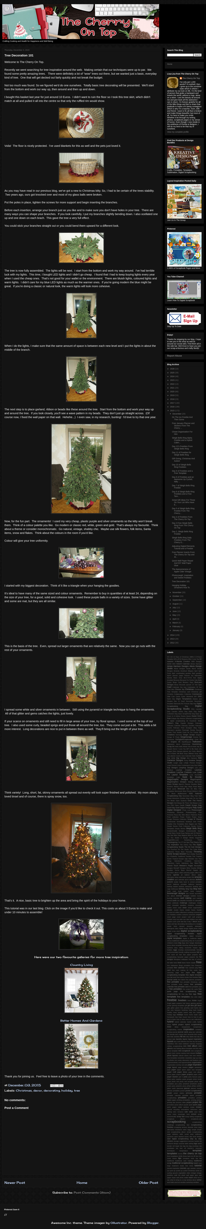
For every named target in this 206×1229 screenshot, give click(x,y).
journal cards (183, 1032)
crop (174, 919)
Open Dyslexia (181, 800)
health (199, 1010)
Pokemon (194, 815)
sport (176, 1136)
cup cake (179, 919)
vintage (193, 1173)
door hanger (190, 943)
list (196, 1041)
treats (182, 1166)
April (174, 619)
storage (176, 1141)
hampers (177, 1010)
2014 (172, 635)
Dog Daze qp (197, 714)
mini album (192, 1046)
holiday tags (171, 1015)
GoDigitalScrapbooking (184, 739)
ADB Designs (196, 661)
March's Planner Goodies (188, 784)
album (194, 875)
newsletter (181, 1058)
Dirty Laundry (196, 709)
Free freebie (177, 732)
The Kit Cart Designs (193, 847)
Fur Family (194, 732)
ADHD (169, 664)
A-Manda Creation (182, 661)
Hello (177, 746)
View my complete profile (178, 132)
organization (171, 1065)
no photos (170, 1060)
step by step (196, 1139)
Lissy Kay (193, 765)
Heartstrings (186, 744)
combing (190, 912)
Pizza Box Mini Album (182, 815)
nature (186, 1055)
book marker (183, 891)
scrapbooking (176, 1121)
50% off (176, 659)
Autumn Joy (189, 675)
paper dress (182, 1072)
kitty (187, 1036)
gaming (193, 1003)
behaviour (188, 886)
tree (77, 1090)
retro (174, 1112)
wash (191, 1178)
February (176, 626)
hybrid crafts (191, 1022)
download (198, 943)
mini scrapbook (184, 1051)
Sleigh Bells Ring (194, 828)
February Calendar (174, 725)
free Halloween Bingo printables (178, 965)
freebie (172, 1000)
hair (200, 1008)
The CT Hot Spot (184, 842)
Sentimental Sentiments (175, 821)
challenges (192, 903)
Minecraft (181, 789)
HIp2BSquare (186, 742)
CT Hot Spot (197, 685)
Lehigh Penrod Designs (193, 763)
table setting (189, 1143)
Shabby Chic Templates (175, 824)
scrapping (177, 1127)
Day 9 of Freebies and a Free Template (182, 472)
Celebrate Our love (179, 687)
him (194, 1012)
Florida (192, 730)
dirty (190, 941)
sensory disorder (187, 1127)
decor (37, 1090)
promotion (170, 1105)
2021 (172, 388)
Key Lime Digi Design (176, 758)
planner (187, 1088)
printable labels (188, 1095)
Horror (175, 749)
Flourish (199, 730)
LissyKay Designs (186, 768)
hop (176, 1017)
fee (197, 957)
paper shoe (198, 1074)
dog (179, 943)
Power (182, 817)
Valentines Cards (173, 863)
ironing (169, 1032)
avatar (176, 882)
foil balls (170, 963)
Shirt (186, 824)
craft (189, 917)
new (190, 1055)
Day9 (183, 701)
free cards (193, 970)
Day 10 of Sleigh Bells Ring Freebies (181, 466)
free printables (175, 989)
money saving (181, 1053)
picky (180, 1084)
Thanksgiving (172, 842)
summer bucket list (195, 1141)
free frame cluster (183, 977)
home (186, 1015)
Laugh (175, 763)
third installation (172, 1156)
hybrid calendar (180, 1022)
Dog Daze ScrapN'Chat (183, 714)
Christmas (24, 1090)
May (174, 615)
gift (186, 1005)
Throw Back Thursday (183, 852)
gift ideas (198, 1005)
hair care (170, 1010)
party (186, 1077)
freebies (182, 1000)
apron (187, 879)
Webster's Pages (186, 866)
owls (185, 1065)
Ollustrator (118, 1223)
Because (177, 680)
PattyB (182, 805)
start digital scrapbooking (178, 1139)
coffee (177, 912)
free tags (192, 994)
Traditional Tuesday (184, 856)
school (193, 1114)
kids (168, 1036)
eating (181, 948)
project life (197, 1102)
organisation (197, 1062)
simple (194, 1129)
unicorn (199, 1168)
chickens (191, 905)
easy (176, 948)
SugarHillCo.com (173, 840)
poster (169, 1093)
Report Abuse (174, 355)
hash (194, 1010)
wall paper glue (192, 1175)
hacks (196, 1008)
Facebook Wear (196, 721)
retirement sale (196, 1109)
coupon (199, 915)
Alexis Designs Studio (182, 668)
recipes (199, 1107)
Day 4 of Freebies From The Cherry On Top (182, 518)
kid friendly (171, 1034)
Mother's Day (197, 791)
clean (185, 908)
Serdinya (189, 821)
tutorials (183, 1168)
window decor (191, 1180)
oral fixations (194, 1060)
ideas (176, 1027)
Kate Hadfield (197, 756)
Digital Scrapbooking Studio (184, 707)
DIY (195, 696)
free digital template (194, 975)
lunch (200, 1041)
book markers (196, 891)
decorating (52, 1090)
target (177, 1146)
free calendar (179, 968)
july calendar (197, 1032)
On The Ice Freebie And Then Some (182, 418)
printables (182, 1098)
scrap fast (180, 1117)
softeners (198, 1134)
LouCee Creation (184, 770)
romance (180, 1112)
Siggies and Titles (195, 824)
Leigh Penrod (171, 765)
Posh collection (173, 817)
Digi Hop (193, 703)
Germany (179, 735)
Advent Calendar (183, 664)
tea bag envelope (192, 1146)
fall (198, 952)
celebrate (175, 903)
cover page (171, 917)
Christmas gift (196, 692)
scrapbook (198, 1116)
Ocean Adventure (173, 798)
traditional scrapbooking (182, 1163)
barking (169, 886)
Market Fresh (179, 786)
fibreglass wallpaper (181, 959)
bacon (169, 884)
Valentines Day (187, 863)
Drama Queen (186, 716)
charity (199, 903)
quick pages (171, 1107)
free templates (183, 997)
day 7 (190, 921)
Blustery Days (188, 682)
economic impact (191, 948)
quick (190, 1105)
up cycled (177, 1170)
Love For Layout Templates (184, 773)
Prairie (188, 817)
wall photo (180, 1177)
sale (186, 1112)
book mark (171, 891)
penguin (189, 1079)
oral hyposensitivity (184, 1062)
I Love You (182, 749)
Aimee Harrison (196, 664)
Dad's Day (171, 699)
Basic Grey (178, 678)
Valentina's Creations (182, 861)
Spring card (189, 833)
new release (197, 1055)
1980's (191, 657)
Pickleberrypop (191, 812)
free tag (185, 994)
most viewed (190, 1053)
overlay (178, 1065)
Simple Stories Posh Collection (178, 826)
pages (191, 1067)
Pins (200, 812)
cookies (179, 914)
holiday (66, 1090)
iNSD (169, 1027)
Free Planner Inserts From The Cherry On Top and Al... (183, 554)
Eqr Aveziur (181, 718)
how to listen (181, 1019)
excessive (192, 952)
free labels (181, 979)
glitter (172, 1008)
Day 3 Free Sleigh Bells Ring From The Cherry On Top (182, 525)
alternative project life (186, 877)
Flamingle (185, 730)
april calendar (179, 879)
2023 (172, 380)
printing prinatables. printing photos (189, 1100)
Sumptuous (188, 840)
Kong (186, 760)
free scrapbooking (188, 991)
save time (198, 1112)
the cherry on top (192, 1153)
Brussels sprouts (185, 685)
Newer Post (14, 1182)
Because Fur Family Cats (189, 680)
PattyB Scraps (191, 805)
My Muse (171, 793)
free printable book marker (178, 984)
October (176, 596)
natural (181, 1055)
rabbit (180, 1107)
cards (174, 901)
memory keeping (196, 1044)
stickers (170, 1141)
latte (173, 1039)
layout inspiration (195, 1039)
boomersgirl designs (176, 893)
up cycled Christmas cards (190, 1170)
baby (181, 882)
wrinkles (196, 1182)
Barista (169, 678)
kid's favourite (189, 1034)
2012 (172, 643)
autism (199, 879)
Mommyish (178, 791)
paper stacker (172, 1077)
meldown (186, 1044)
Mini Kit (189, 789)
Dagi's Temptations (184, 699)
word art (177, 1182)
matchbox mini (172, 1044)
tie (192, 1156)
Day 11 (177, 701)
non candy (178, 1060)
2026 (172, 369)
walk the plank (179, 1175)
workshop (189, 1182)
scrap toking (189, 1116)
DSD (200, 696)
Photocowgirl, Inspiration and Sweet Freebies (182, 576)
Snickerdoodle (191, 831)
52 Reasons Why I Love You (189, 659)
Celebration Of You (195, 687)
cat (178, 900)
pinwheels (193, 1084)
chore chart (177, 907)
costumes (192, 914)
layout (185, 1039)
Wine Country (191, 868)
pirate (200, 1084)
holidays (180, 1015)
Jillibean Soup (193, 753)
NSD (191, 793)
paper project (176, 1074)
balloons (191, 884)
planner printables (173, 1091)
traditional (170, 1161)
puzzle (186, 1105)
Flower (169, 732)
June (174, 611)
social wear (189, 1134)
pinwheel (186, 1084)
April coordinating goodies (181, 673)
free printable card (181, 987)
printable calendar (174, 1095)
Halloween (197, 742)
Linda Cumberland (183, 765)
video (188, 1173)
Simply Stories (180, 828)
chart (169, 905)
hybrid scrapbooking (193, 1025)
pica (176, 1084)
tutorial (198, 1165)
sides (185, 1129)
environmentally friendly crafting (178, 952)
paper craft (171, 1072)
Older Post (148, 1182)
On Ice (195, 798)
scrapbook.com (196, 1119)
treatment (175, 1166)
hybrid (170, 1021)
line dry (192, 1041)
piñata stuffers (197, 1086)
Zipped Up (197, 870)
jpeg (190, 1032)
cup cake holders (189, 919)
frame (184, 963)
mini (184, 1046)
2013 (172, 639)
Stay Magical (182, 835)
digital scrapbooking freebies (180, 934)
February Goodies (187, 725)
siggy (189, 1129)
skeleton (175, 1134)
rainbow (186, 1107)
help (190, 1012)
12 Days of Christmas (181, 657)
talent (200, 1143)
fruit (184, 1003)
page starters (183, 1067)
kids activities (175, 1036)
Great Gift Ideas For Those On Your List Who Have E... (183, 502)
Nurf (200, 796)
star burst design (195, 1136)
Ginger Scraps (189, 735)
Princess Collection (179, 819)
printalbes (191, 1098)
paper (173, 1070)
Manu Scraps (172, 784)
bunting (169, 898)
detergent (198, 926)
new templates (172, 1058)
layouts (170, 1041)
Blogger (153, 1223)
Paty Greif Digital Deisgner (181, 808)
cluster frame (179, 910)
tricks (191, 1166)
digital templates (174, 938)
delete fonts (172, 926)
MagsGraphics (196, 779)
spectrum (170, 1136)
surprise (181, 1143)
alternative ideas (173, 877)
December (177, 414)
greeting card (188, 1008)
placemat (180, 1088)
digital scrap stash (173, 931)
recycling (176, 1109)
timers (175, 1158)
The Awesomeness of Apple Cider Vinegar (181, 570)
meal (180, 1044)
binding (195, 886)
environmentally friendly (193, 950)
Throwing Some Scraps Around (184, 853)
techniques (171, 1151)
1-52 (171, 657)
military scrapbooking (174, 1046)
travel (196, 1163)
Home (82, 1182)
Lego (181, 763)
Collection (187, 694)
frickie (194, 1000)
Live (196, 768)
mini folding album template (182, 1048)
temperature (183, 1151)
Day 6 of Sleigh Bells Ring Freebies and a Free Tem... (183, 494)
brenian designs (182, 896)
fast (180, 954)
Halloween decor (173, 744)
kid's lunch (198, 1034)
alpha (200, 875)
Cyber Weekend (187, 696)
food (179, 963)
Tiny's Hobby (190, 854)
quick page (197, 1105)
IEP (187, 749)
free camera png (191, 968)
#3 (168, 657)
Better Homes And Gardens (81, 1020)
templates (172, 1153)
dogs (183, 943)
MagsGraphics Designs (176, 782)
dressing (185, 945)
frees (189, 1000)
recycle (169, 1109)
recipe (192, 1107)
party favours (192, 1077)
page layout (172, 1067)
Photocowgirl (197, 810)
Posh (200, 815)
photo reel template (187, 1081)
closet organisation (195, 907)
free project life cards (190, 989)
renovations (185, 1109)
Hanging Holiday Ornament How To (181, 586)
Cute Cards (175, 696)
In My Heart (194, 749)
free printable (173, 982)
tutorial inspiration (173, 1168)
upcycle (175, 1173)
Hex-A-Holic (192, 746)
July (174, 607)
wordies (183, 1182)
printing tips (171, 1102)
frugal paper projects (174, 1003)
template (197, 1150)
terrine (180, 1153)
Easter (194, 716)
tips (179, 1158)
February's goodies (174, 730)
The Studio (185, 849)
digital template (195, 936)
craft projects (197, 917)
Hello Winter (183, 746)
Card (169, 687)
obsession (185, 1060)
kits (184, 1037)
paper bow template (194, 1070)
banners (199, 884)
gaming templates (178, 1005)
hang (190, 1010)
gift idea (191, 1005)
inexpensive (186, 1027)
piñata (189, 1086)
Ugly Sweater (189, 859)
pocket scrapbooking (193, 1091)
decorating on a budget (193, 924)
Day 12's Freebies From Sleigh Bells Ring (182, 447)
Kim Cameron (192, 758)
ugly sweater (191, 1168)
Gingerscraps (186, 737)
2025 (172, 373)
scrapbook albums (176, 1119)
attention (192, 879)
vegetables (182, 1173)
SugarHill (198, 838)
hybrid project (178, 1025)
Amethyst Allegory (186, 671)
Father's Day (173, 723)
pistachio (179, 1086)
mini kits (195, 1048)
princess (189, 1093)
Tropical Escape (178, 859)
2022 (172, 384)
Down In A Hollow (173, 716)
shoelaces (178, 1129)
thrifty (180, 1156)
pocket (182, 1091)
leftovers (184, 1041)
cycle (178, 921)
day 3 (186, 921)
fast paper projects (190, 954)
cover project (182, 917)
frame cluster (191, 963)
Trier (193, 856)
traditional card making (184, 1161)
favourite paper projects (186, 957)
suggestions (183, 1141)
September (177, 600)
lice (188, 1041)
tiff (194, 1156)
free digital (185, 972)
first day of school (195, 959)
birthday (182, 889)
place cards (171, 1088)
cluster (169, 910)
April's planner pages (175, 675)
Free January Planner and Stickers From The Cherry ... (183, 425)
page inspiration (195, 1065)
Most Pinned (187, 791)
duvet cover (197, 945)
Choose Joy (179, 689)
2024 (172, 376)
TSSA (200, 840)
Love (194, 772)
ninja (200, 1058)
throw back (187, 1156)
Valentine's (198, 861)
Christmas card (184, 692)
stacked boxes (184, 1136)
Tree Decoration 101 (181, 581)
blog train (197, 889)
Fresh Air (186, 732)
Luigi (178, 777)
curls (174, 921)
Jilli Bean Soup (182, 753)
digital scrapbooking (191, 931)
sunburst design (172, 1143)
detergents (170, 928)
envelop (181, 950)
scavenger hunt (183, 1114)
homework (170, 1017)
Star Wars (173, 835)
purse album (179, 1105)
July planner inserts (174, 756)
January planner (182, 751)
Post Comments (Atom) (92, 1192)
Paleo (177, 805)
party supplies (176, 1079)
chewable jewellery (179, 905)
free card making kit (180, 970)
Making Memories (195, 782)
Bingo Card (177, 682)
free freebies (193, 977)
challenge (183, 903)
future (188, 1003)
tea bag (182, 1146)
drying (191, 945)
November (177, 592)
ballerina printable (180, 884)
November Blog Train (190, 796)
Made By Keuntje (192, 777)
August (175, 604)
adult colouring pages (186, 872)
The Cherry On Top (191, 78)
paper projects (187, 1074)
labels (192, 1036)
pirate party (171, 1086)
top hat (199, 1158)
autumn (170, 882)
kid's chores (179, 1034)
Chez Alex (170, 689)
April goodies (197, 673)
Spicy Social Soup (178, 833)
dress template (176, 945)
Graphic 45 (175, 742)
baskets (181, 886)
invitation (198, 1029)
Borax (176, 685)
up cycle (170, 1170)
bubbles (193, 896)
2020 (172, 391)
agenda (176, 875)
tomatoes (186, 1158)
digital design (183, 928)
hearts (186, 1012)
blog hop (189, 889)
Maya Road (192, 786)
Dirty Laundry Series (175, 711)
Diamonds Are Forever (181, 703)
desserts (190, 926)
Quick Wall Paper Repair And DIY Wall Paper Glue (182, 563)
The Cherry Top (186, 845)
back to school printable (193, 882)
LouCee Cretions (184, 772)
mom (173, 1053)
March (175, 623)
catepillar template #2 (187, 900)
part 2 (181, 1077)
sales (191, 1112)
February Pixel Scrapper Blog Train (187, 728)
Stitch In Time (192, 835)
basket (175, 886)
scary (174, 1114)
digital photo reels (195, 928)
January (176, 630)
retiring (169, 1112)
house (185, 1017)
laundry (179, 1039)
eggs (175, 950)
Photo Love (186, 810)
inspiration (188, 1029)
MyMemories (182, 793)
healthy (169, 1012)
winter (199, 1180)
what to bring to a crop (178, 1180)
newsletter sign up (191, 1058)
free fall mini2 (171, 977)
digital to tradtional (190, 938)
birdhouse (174, 889)
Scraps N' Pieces (194, 819)
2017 (172, 403)
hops (180, 1017)
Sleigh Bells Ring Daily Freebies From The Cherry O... (182, 540)
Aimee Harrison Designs (178, 666)
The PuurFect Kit (173, 849)
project (189, 1102)
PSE (172, 805)
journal (175, 1032)
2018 (172, 399)
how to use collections (194, 1019)
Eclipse (173, 718)
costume (185, 914)
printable (198, 1093)
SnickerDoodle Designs (175, 831)
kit (181, 1036)
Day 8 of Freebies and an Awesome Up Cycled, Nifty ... (183, 479)
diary (176, 928)
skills (181, 1134)
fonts (175, 963)
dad (182, 921)
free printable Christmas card (191, 982)
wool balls (170, 1182)
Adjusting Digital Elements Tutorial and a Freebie (183, 547)
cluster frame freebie (193, 910)
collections (183, 912)
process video (181, 1102)
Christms (170, 694)
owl (182, 1065)
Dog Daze (188, 711)
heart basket (177, 1012)
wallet (186, 1177)
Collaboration (178, 694)
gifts (168, 1008)
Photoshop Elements (175, 812)
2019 (172, 395)
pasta (184, 1079)
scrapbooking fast (182, 1125)
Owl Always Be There (181, 803)
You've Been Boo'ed (183, 870)
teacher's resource (195, 1148)
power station (179, 1093)
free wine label (196, 997)
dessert (181, 926)
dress (169, 945)
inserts (180, 1029)
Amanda (176, 671)
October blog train (186, 798)
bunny (199, 896)
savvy (169, 1114)
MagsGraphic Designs (177, 779)
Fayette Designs (187, 723)
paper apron (181, 1070)
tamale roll (171, 1146)
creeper (169, 919)
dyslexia (170, 948)
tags (195, 1143)
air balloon (185, 875)
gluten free (179, 1008)
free (199, 962)
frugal (200, 1000)
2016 (172, 407)
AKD (173, 664)
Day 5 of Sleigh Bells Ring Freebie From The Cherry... (183, 510)
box (187, 893)
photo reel (175, 1081)
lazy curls (177, 1041)
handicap (184, 1010)
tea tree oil (181, 1148)
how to (190, 1017)
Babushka (198, 675)
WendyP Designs (180, 868)
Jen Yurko (192, 751)
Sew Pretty (197, 821)
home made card (195, 1015)
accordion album (173, 872)
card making (185, 898)
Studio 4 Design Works (184, 838)
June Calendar (186, 756)
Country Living (81, 965)
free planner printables (194, 979)
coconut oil (171, 912)
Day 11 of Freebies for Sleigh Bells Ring (181, 453)
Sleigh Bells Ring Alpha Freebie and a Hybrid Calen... (182, 440)
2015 (172, 410)
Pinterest (170, 815)
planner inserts (196, 1088)
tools (192, 1158)
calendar (176, 898)
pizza (184, 1086)
